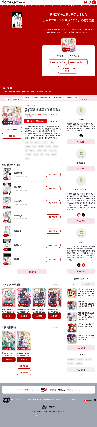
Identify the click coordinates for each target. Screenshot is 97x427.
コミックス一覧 (11, 129)
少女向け (79, 364)
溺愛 (52, 142)
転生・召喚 (71, 359)
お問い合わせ (61, 411)
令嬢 (42, 155)
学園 (47, 155)
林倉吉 (10, 92)
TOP (33, 411)
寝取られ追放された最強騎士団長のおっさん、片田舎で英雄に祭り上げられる (86, 316)
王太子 (36, 155)
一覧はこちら (31, 272)
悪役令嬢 (41, 146)
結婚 (45, 150)
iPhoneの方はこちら (57, 62)
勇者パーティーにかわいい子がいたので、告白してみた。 (86, 337)
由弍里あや (19, 92)
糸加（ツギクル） (32, 92)
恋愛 (27, 142)
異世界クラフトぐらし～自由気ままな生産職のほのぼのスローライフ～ (86, 305)
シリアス (45, 142)
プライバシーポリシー (50, 411)
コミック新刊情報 (11, 284)
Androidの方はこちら (78, 62)
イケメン (28, 146)
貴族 (34, 146)
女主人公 (37, 142)
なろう (39, 150)
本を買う (9, 316)
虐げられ (54, 155)
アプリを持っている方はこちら (67, 69)
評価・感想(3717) (37, 121)
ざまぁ (27, 159)
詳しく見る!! (81, 142)
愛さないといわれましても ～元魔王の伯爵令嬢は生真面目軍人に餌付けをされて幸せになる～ (86, 293)
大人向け (71, 364)
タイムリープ (52, 150)
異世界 (48, 146)
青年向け (88, 359)
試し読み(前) (24, 366)
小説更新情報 (9, 327)
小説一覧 (12, 136)
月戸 (49, 92)
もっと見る (81, 348)
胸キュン (32, 150)
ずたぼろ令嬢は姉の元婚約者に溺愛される (86, 325)
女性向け (55, 146)
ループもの (28, 155)
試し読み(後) (24, 372)
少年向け (80, 359)
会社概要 (39, 411)
